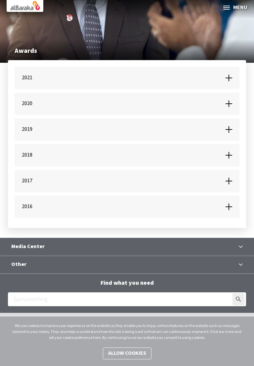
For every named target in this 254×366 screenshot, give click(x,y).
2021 (27, 77)
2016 (27, 206)
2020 (27, 103)
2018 (27, 155)
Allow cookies (127, 353)
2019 (27, 129)
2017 (27, 180)
